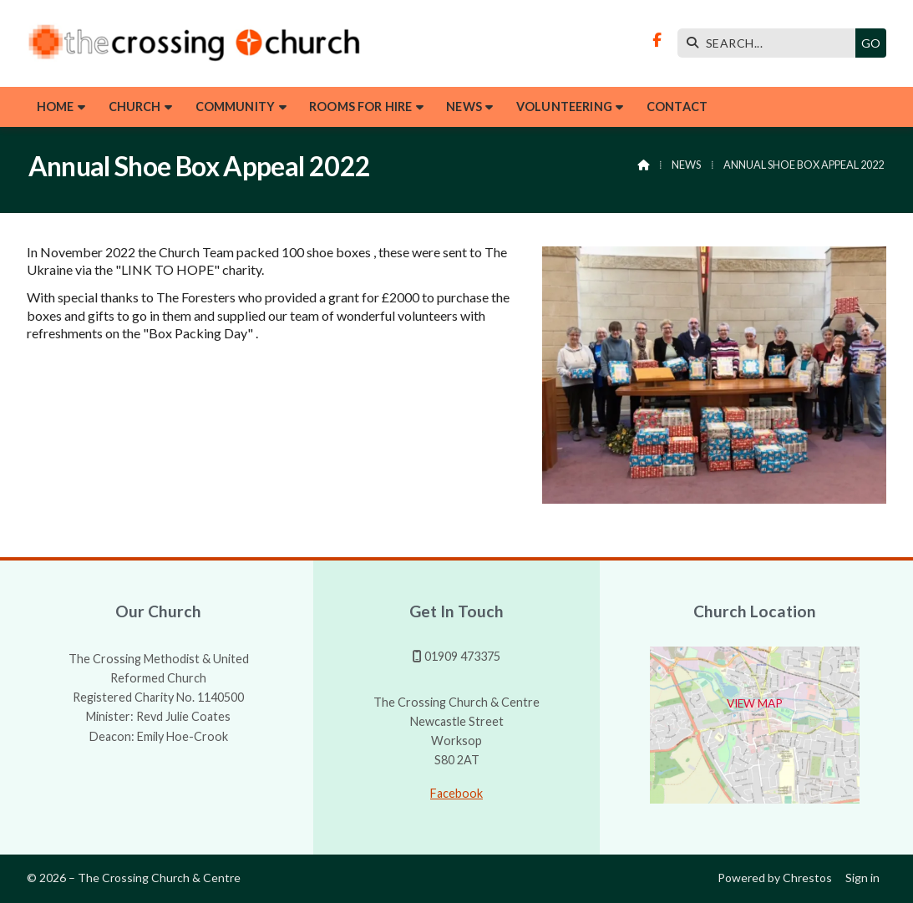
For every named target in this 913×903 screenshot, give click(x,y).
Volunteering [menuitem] (564, 106)
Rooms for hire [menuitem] (360, 106)
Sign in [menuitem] (862, 877)
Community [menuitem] (235, 106)
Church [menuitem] (135, 106)
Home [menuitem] (55, 106)
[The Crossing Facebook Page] (657, 40)
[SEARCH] (770, 43)
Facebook (456, 793)
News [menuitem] (464, 106)
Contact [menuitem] (677, 106)
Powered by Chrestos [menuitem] (775, 877)
